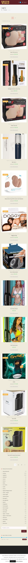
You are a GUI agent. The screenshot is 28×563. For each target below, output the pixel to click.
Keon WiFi (14, 418)
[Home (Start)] (1, 9)
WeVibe (4, 521)
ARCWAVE (4, 477)
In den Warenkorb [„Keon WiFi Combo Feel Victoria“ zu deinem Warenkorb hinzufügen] (14, 459)
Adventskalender (6, 471)
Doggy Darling (14, 235)
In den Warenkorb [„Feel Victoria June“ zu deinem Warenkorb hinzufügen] (14, 350)
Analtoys (4, 473)
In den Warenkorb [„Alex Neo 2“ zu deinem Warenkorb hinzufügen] (14, 166)
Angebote (8, 160)
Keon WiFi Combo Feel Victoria (14, 455)
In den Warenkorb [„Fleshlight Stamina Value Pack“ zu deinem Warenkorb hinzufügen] (14, 93)
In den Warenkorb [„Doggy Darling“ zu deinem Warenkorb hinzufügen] (14, 240)
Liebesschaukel (5, 496)
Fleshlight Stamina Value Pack (14, 88)
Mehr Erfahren (19, 561)
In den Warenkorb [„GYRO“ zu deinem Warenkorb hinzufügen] (14, 386)
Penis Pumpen (5, 508)
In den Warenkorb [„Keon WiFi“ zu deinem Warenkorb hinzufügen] (14, 423)
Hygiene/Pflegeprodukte (7, 490)
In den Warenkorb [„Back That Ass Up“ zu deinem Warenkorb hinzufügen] (14, 56)
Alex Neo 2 (14, 162)
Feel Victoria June (14, 345)
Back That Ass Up (14, 52)
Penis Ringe (5, 509)
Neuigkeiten (10, 50)
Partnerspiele (5, 506)
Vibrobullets (5, 519)
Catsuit (4, 479)
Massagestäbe (5, 500)
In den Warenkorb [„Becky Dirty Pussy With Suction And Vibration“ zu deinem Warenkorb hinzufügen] (14, 203)
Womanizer (5, 523)
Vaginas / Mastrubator (16, 50)
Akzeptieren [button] (12, 561)
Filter (24, 539)
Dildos (4, 483)
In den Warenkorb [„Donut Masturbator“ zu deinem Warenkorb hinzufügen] (14, 276)
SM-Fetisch (5, 511)
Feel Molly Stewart (14, 308)
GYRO (14, 382)
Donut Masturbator (14, 272)
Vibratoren (5, 517)
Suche (24, 531)
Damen (4, 481)
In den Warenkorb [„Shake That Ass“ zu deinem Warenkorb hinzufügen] (14, 130)
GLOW (4, 486)
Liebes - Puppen (6, 492)
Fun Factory (5, 484)
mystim (4, 502)
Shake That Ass (14, 125)
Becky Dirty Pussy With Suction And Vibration (14, 198)
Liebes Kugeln (5, 494)
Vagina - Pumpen (6, 513)
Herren (4, 488)
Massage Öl (5, 498)
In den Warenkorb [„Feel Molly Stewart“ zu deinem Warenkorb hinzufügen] (14, 313)
